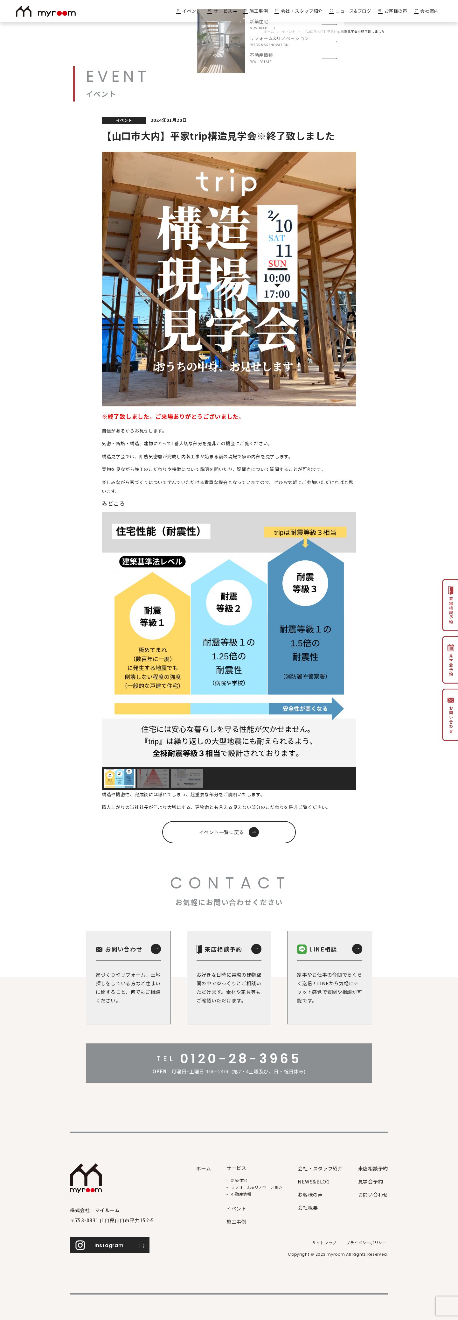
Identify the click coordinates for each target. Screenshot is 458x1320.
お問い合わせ (373, 1194)
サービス (225, 11)
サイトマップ (324, 1242)
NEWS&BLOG (314, 1181)
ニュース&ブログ (353, 11)
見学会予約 (370, 1181)
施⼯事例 (236, 1221)
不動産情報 (241, 1194)
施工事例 (258, 11)
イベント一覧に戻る (221, 832)
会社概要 (308, 1207)
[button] (119, 778)
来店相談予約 (373, 1168)
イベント (191, 11)
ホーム (203, 1168)
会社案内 (429, 11)
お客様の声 (396, 11)
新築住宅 (239, 1180)
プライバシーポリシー (366, 1242)
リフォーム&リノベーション (256, 1187)
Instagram (108, 1245)
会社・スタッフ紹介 (302, 11)
